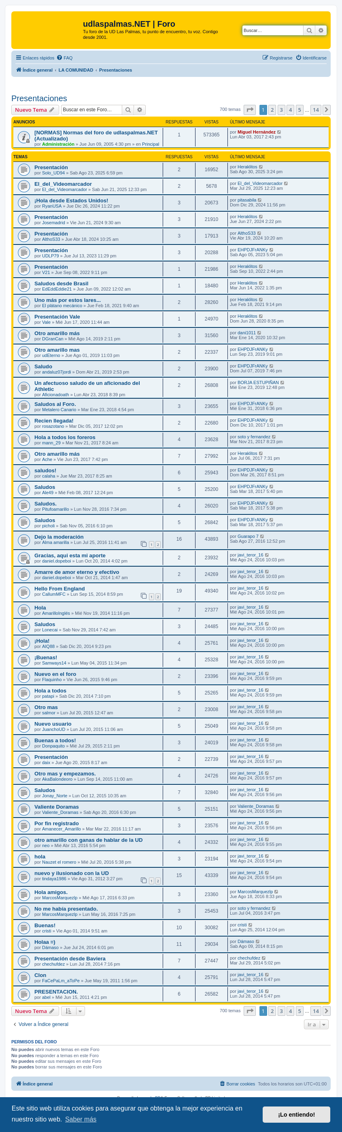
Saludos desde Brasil (61, 283)
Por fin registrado (56, 823)
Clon (40, 975)
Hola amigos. (51, 892)
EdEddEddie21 (57, 289)
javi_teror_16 (250, 554)
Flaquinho (52, 679)
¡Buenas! (45, 657)
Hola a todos (50, 691)
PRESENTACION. (56, 992)
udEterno (51, 355)
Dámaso (50, 947)
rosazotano (53, 426)
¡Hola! (41, 641)
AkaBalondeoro (57, 779)
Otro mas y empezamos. (65, 774)
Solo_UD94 (53, 172)
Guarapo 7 (248, 536)
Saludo (43, 366)
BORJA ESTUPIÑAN (258, 382)
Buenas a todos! (55, 740)
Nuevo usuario (53, 724)
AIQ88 (48, 646)
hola (39, 857)
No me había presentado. (66, 909)
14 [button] (316, 109)
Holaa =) (44, 942)
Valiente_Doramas (60, 812)
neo (45, 845)
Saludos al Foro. (55, 404)
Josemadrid (53, 222)
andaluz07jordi (56, 372)
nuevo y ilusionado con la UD (71, 873)
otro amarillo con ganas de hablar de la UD (88, 840)
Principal (150, 144)
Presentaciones (39, 98)
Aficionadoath (55, 394)
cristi (46, 930)
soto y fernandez (254, 436)
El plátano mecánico (62, 305)
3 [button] (281, 109)
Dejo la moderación (59, 537)
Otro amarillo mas (57, 350)
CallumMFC (54, 594)
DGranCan (53, 338)
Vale (46, 322)
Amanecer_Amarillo (61, 828)
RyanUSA (52, 206)
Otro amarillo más (57, 333)
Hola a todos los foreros (65, 437)
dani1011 (247, 332)
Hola (40, 608)
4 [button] (290, 109)
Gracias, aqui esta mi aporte (70, 555)
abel (46, 997)
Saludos (44, 487)
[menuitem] (64, 58)
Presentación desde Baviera (70, 959)
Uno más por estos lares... (67, 300)
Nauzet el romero (59, 862)
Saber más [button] (80, 1119)
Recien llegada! (54, 421)
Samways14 (54, 663)
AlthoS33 (51, 239)
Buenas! (44, 925)
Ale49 (47, 492)
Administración (58, 144)
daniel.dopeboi (56, 561)
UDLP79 (50, 255)
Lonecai (50, 629)
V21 (46, 272)
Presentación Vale (57, 317)
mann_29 (51, 442)
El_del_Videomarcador (63, 184)
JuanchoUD (53, 729)
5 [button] (299, 109)
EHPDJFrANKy (253, 249)
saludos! (45, 470)
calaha (48, 476)
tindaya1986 (54, 878)
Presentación (51, 167)
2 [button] (272, 109)
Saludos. (45, 504)
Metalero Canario (59, 409)
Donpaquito (53, 745)
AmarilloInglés (56, 613)
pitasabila (247, 200)
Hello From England (59, 589)
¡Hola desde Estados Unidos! (71, 201)
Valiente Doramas (56, 807)
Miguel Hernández (257, 132)
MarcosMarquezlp (59, 897)
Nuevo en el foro (55, 674)
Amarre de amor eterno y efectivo (76, 572)
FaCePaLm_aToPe (61, 980)
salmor (48, 712)
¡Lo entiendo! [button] (296, 1114)
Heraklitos (247, 166)
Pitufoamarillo (55, 509)
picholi (48, 525)
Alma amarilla (55, 542)
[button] (250, 110)
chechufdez (53, 964)
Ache (47, 459)
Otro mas (46, 707)
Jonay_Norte (54, 795)
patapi (48, 696)
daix (46, 762)
